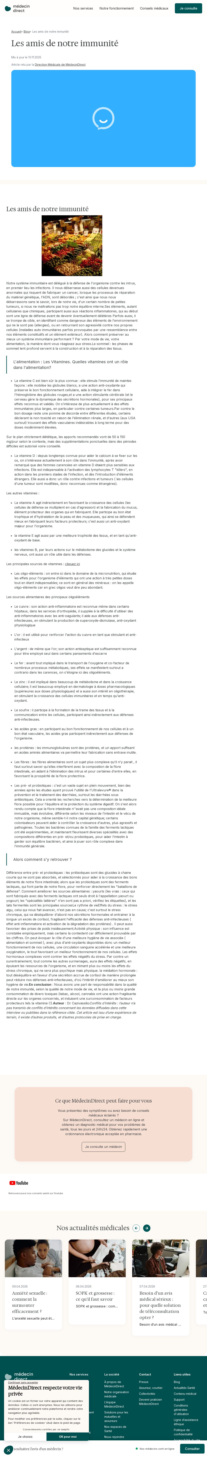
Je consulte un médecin (103, 1147)
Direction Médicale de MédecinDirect (60, 64)
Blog (27, 31)
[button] (83, 8)
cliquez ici (72, 564)
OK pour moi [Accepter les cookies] (68, 1436)
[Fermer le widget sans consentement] (23, 1383)
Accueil (16, 31)
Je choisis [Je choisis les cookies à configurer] (25, 1436)
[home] (17, 8)
